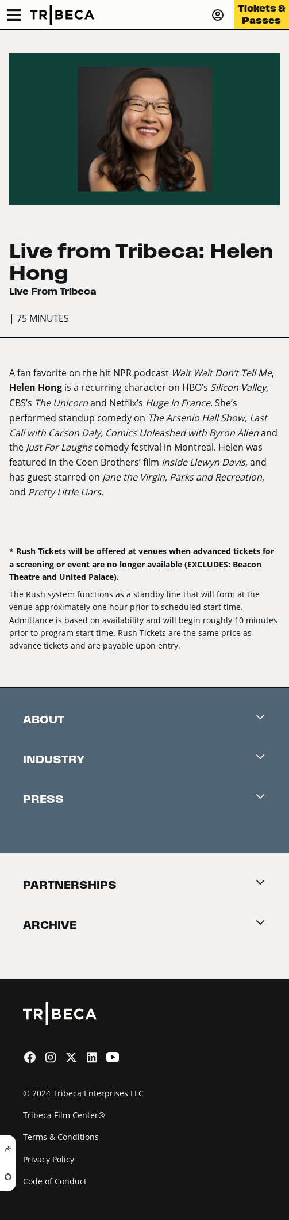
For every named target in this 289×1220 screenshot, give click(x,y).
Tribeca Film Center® (64, 1115)
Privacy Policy (48, 1159)
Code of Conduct (55, 1181)
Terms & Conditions (61, 1136)
